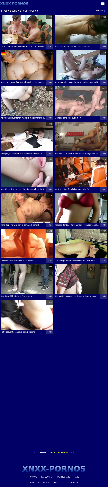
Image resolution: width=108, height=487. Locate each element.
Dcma (46, 482)
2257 (63, 482)
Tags (76, 477)
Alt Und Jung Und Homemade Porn (62, 453)
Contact (34, 482)
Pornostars (63, 477)
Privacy (74, 482)
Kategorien (43, 453)
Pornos (33, 477)
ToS (55, 482)
